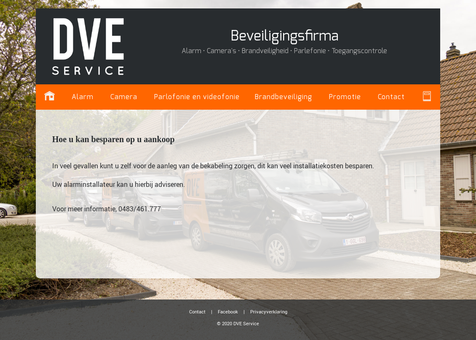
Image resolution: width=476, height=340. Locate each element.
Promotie (345, 97)
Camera (123, 97)
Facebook (228, 311)
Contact (391, 97)
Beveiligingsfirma (284, 36)
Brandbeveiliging (283, 97)
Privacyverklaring (268, 311)
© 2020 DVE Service (238, 323)
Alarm (83, 97)
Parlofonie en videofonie (197, 97)
